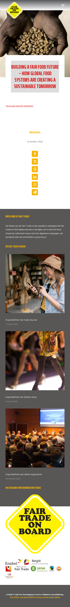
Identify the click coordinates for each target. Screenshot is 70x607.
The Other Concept (18, 597)
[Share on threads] (35, 169)
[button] (63, 5)
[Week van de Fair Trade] (14, 5)
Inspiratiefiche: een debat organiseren (24, 474)
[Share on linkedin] (35, 177)
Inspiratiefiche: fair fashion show (21, 397)
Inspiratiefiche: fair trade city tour (21, 320)
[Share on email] (35, 192)
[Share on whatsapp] (35, 184)
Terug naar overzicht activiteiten (19, 106)
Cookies (56, 597)
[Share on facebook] (35, 154)
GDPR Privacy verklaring (40, 597)
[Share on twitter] (35, 161)
